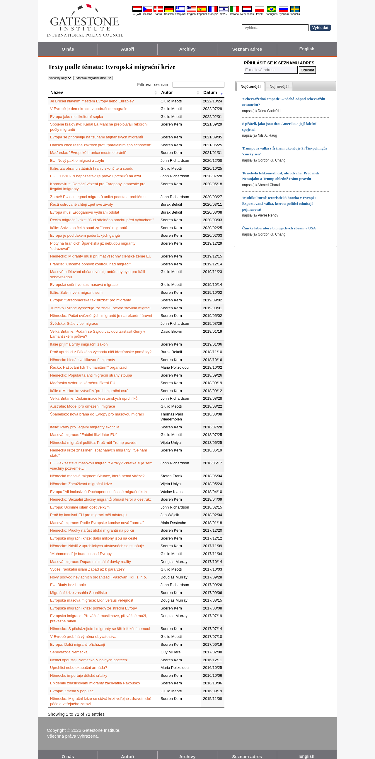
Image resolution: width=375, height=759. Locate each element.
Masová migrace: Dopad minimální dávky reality (90, 556)
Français (213, 14)
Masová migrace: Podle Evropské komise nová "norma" (97, 517)
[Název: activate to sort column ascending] (103, 92)
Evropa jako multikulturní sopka (76, 116)
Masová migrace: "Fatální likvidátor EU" (83, 429)
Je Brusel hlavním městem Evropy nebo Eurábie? (92, 101)
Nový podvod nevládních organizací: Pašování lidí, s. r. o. (98, 572)
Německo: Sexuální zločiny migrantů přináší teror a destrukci (101, 494)
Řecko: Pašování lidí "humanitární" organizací (88, 362)
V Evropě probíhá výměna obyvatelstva (83, 631)
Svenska (295, 14)
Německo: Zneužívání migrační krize (81, 478)
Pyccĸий (284, 14)
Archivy (187, 49)
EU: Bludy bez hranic (68, 580)
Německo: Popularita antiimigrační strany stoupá (91, 370)
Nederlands (247, 14)
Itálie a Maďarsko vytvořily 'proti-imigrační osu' (89, 385)
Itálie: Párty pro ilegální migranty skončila (84, 422)
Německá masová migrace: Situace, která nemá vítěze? (97, 471)
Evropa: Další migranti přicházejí (77, 639)
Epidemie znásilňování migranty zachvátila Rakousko (95, 678)
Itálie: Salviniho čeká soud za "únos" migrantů (88, 228)
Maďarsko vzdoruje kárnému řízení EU (82, 378)
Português (271, 14)
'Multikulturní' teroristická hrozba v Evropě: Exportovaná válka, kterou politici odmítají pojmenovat (279, 203)
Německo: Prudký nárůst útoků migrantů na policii (92, 525)
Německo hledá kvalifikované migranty (82, 354)
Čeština (147, 14)
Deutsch (169, 14)
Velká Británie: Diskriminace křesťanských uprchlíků (93, 393)
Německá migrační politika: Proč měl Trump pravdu (93, 437)
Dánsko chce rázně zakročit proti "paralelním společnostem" (100, 145)
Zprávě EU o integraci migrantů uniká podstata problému (98, 197)
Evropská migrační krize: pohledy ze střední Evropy (93, 603)
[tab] (250, 86)
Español (202, 14)
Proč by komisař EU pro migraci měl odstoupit (88, 510)
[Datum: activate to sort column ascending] (212, 92)
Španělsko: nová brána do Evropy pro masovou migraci (97, 409)
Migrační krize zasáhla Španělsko (78, 587)
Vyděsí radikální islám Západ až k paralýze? (87, 564)
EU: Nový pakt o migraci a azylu (77, 160)
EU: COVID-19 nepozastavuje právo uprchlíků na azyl (95, 176)
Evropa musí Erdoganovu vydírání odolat (84, 212)
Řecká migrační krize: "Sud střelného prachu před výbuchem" (102, 220)
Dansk (158, 14)
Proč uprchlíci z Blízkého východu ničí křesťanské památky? (100, 347)
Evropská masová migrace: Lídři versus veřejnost (91, 595)
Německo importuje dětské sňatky (78, 670)
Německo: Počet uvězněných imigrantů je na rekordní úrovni (101, 310)
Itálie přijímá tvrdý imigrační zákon (79, 339)
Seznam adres (247, 49)
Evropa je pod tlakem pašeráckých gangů (85, 235)
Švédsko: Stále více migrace (74, 318)
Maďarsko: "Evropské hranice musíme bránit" (88, 152)
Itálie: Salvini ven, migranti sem (76, 287)
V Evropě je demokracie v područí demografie (88, 109)
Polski (259, 14)
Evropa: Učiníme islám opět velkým (80, 502)
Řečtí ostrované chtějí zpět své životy (81, 204)
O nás (68, 49)
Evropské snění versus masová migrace (83, 279)
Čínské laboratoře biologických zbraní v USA (279, 228)
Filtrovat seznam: (180, 84)
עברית (223, 14)
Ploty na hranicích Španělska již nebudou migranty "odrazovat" (103, 243)
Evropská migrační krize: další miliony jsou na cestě (93, 533)
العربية (137, 14)
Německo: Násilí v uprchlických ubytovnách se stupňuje (97, 541)
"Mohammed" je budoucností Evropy (81, 548)
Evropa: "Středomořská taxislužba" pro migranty (90, 295)
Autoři (127, 49)
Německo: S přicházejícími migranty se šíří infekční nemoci (100, 623)
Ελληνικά (180, 14)
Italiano (234, 14)
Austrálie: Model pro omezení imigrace (82, 401)
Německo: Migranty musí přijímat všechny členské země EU (100, 251)
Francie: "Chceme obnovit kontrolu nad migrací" (90, 259)
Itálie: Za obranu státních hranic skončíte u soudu (91, 168)
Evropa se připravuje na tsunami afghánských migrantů (96, 137)
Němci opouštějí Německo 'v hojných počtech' (88, 654)
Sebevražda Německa (69, 647)
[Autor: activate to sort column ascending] (179, 92)
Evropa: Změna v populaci (72, 686)
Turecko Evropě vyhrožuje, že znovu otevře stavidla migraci (100, 302)
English (191, 14)
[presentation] (251, 86)
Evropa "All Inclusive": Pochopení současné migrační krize (99, 486)
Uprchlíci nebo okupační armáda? (78, 662)
